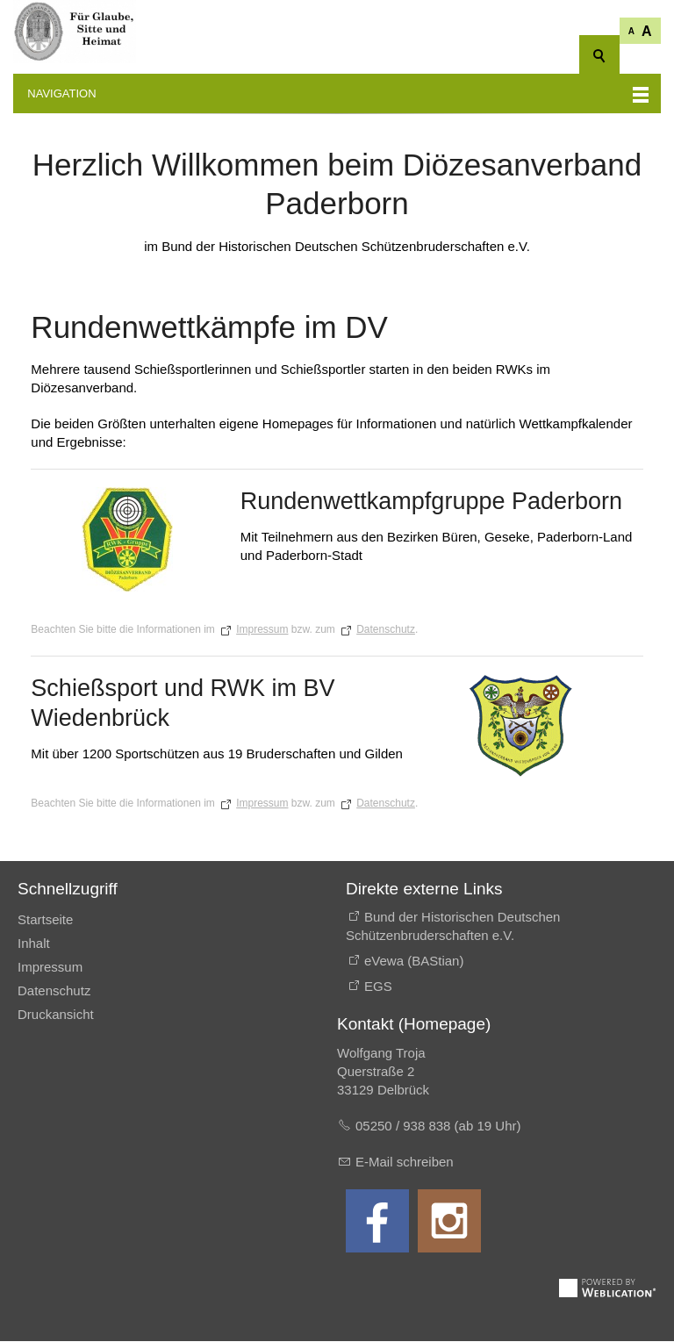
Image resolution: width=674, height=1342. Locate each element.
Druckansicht (56, 1015)
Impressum (262, 630)
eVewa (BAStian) (413, 961)
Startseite (45, 920)
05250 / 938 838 (405, 1126)
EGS (378, 987)
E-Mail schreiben (404, 1162)
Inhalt (34, 944)
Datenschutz (385, 630)
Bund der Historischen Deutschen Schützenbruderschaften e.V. (453, 927)
